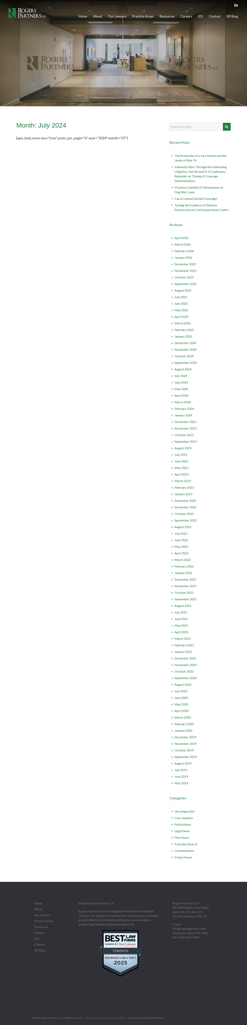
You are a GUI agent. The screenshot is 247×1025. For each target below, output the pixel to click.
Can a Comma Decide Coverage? (196, 198)
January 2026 (183, 257)
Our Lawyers (117, 16)
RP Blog (232, 16)
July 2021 (180, 612)
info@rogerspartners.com (189, 928)
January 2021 (183, 651)
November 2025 (185, 270)
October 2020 (184, 671)
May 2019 (181, 783)
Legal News (182, 831)
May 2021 (181, 625)
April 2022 (181, 553)
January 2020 (183, 730)
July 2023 (180, 454)
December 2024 (185, 343)
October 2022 (184, 513)
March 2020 (182, 717)
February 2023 (184, 487)
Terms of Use (92, 1017)
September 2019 (185, 757)
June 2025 (181, 303)
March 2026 (182, 244)
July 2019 (180, 770)
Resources (167, 16)
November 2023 (185, 428)
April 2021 (181, 632)
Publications (182, 824)
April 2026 (181, 238)
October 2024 (184, 356)
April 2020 (181, 711)
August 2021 (182, 605)
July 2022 (180, 533)
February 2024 (184, 408)
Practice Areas (143, 16)
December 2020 (185, 658)
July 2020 (180, 691)
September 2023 (185, 441)
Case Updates (183, 818)
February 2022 (184, 566)
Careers (186, 16)
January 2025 (183, 336)
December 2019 (185, 737)
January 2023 (183, 494)
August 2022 (182, 527)
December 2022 (185, 500)
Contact (215, 16)
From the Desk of (185, 844)
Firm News (181, 837)
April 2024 (181, 395)
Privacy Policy (117, 1017)
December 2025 (185, 264)
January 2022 (183, 573)
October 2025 (184, 277)
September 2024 (185, 362)
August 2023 (182, 448)
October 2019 (184, 750)
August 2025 (182, 290)
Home (82, 16)
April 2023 (181, 474)
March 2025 (182, 323)
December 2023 (185, 422)
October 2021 (184, 592)
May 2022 (181, 546)
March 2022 (182, 559)
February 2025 (184, 330)
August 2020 (182, 684)
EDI (200, 16)
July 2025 (180, 297)
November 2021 (185, 586)
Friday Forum (183, 857)
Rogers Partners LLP (50, 1017)
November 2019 (185, 743)
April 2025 (181, 316)
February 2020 (184, 724)
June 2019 (181, 776)
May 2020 (181, 704)
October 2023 (184, 435)
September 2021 (185, 599)
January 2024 (183, 415)
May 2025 (181, 310)
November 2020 (185, 665)
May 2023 (181, 468)
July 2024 (180, 376)
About (97, 16)
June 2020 (181, 697)
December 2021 (185, 579)
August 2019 (182, 763)
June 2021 (181, 619)
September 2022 (185, 520)
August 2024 (182, 369)
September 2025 (185, 284)
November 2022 (185, 507)
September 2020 (185, 678)
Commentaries (184, 850)
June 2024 (181, 382)
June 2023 (181, 461)
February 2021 (184, 645)
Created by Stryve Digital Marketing (145, 1017)
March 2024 (182, 402)
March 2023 (182, 481)
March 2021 (182, 638)
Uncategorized (184, 811)
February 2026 (184, 251)
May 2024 (181, 389)
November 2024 (185, 349)
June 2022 (181, 540)
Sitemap (105, 1017)
